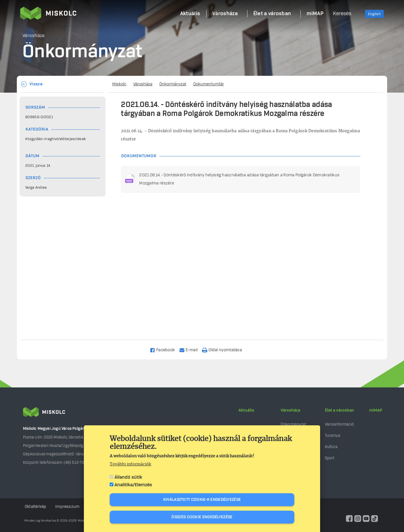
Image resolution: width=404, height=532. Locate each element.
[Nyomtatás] (224, 350)
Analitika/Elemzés (133, 484)
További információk (130, 464)
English (374, 14)
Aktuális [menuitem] (190, 14)
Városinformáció (339, 424)
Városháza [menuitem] (225, 14)
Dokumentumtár (208, 84)
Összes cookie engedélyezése (201, 517)
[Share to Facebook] (165, 350)
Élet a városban (339, 410)
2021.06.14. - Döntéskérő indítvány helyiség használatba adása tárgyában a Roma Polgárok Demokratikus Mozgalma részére (239, 179)
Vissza (35, 84)
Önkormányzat (172, 84)
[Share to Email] (191, 350)
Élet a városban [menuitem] (272, 14)
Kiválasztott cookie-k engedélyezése (202, 499)
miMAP (375, 410)
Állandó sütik (128, 477)
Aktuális (246, 410)
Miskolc (119, 84)
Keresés (342, 14)
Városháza (142, 84)
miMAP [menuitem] (315, 14)
